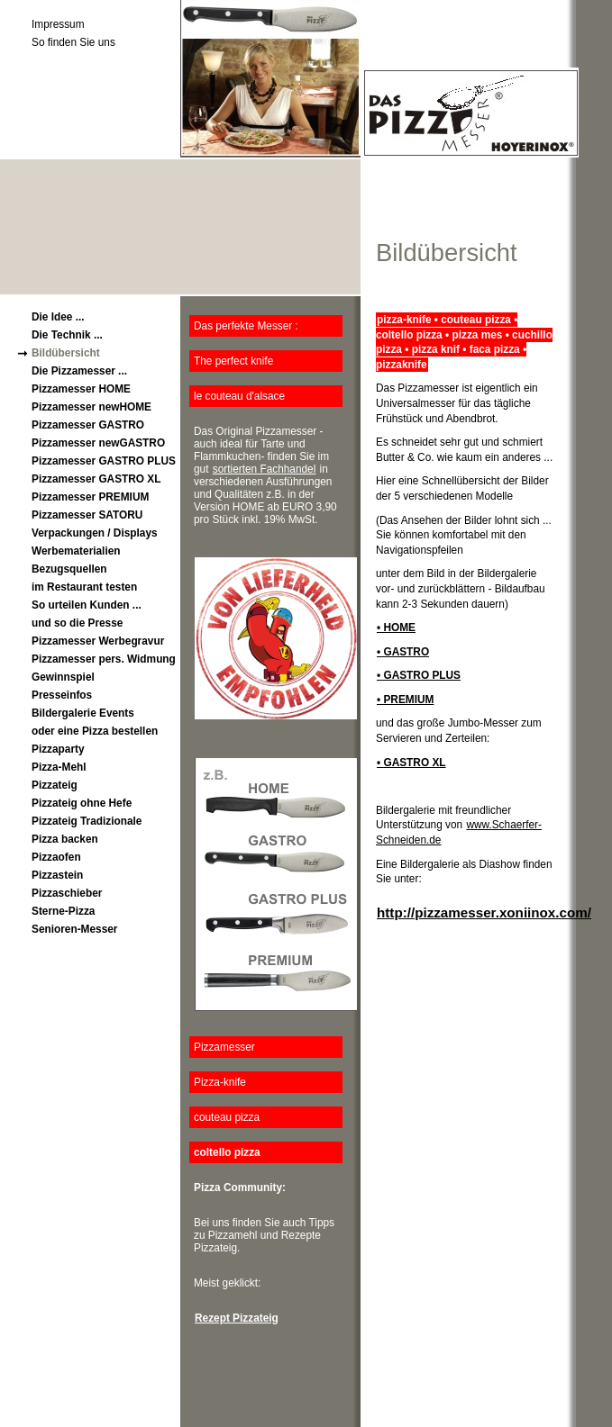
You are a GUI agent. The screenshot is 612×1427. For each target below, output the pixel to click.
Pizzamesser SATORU (87, 515)
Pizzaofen (56, 857)
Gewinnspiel (63, 677)
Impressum (58, 24)
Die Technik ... (67, 335)
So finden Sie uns (73, 42)
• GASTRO (403, 652)
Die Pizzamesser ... (79, 371)
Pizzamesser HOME (81, 389)
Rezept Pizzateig (237, 1318)
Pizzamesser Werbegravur (98, 641)
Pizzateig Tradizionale (87, 821)
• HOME (396, 627)
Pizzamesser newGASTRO (98, 443)
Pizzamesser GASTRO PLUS (104, 461)
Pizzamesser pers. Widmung (104, 659)
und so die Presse (77, 623)
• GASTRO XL (411, 762)
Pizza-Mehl (59, 767)
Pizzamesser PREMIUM (90, 497)
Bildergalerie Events (83, 713)
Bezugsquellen (69, 569)
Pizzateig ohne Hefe (82, 803)
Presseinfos (62, 695)
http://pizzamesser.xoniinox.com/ (484, 912)
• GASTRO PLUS (419, 675)
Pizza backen (65, 839)
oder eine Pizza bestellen (95, 731)
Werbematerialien (76, 551)
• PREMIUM (405, 699)
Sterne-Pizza (63, 911)
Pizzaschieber (67, 893)
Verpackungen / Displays (95, 533)
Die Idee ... (58, 317)
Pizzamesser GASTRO (88, 425)
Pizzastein (57, 875)
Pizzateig (55, 785)
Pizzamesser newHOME (91, 407)
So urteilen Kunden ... (87, 605)
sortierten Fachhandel (264, 469)
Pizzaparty (58, 749)
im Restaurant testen (84, 587)
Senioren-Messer (74, 929)
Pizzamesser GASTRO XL (96, 479)
